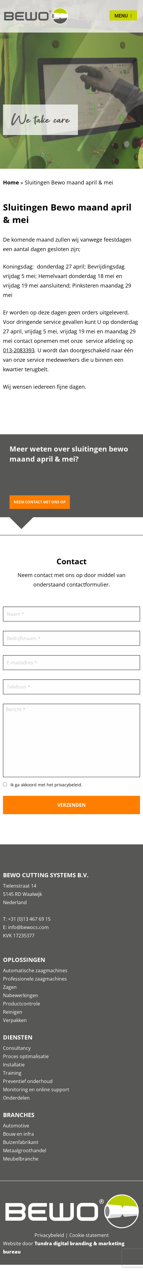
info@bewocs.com (28, 927)
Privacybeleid (49, 1235)
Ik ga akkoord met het (46, 785)
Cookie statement (89, 1235)
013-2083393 (18, 350)
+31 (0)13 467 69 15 (29, 919)
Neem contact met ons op (40, 501)
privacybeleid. (68, 785)
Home (11, 182)
